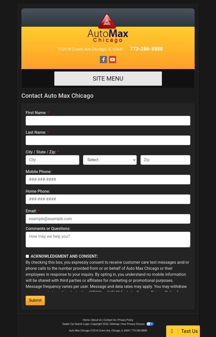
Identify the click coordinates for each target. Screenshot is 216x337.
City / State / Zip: (41, 152)
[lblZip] (165, 160)
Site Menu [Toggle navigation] (108, 78)
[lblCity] (52, 160)
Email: (31, 211)
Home (86, 320)
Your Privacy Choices (137, 324)
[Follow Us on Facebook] (103, 59)
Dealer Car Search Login (75, 324)
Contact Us (109, 320)
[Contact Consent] (27, 256)
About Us (96, 320)
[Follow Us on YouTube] (112, 59)
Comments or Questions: (48, 228)
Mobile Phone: (39, 171)
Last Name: (36, 132)
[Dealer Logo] (108, 28)
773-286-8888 (146, 49)
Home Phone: (38, 191)
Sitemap (114, 324)
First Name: (36, 112)
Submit (35, 300)
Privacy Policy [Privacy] (125, 320)
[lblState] (110, 160)
